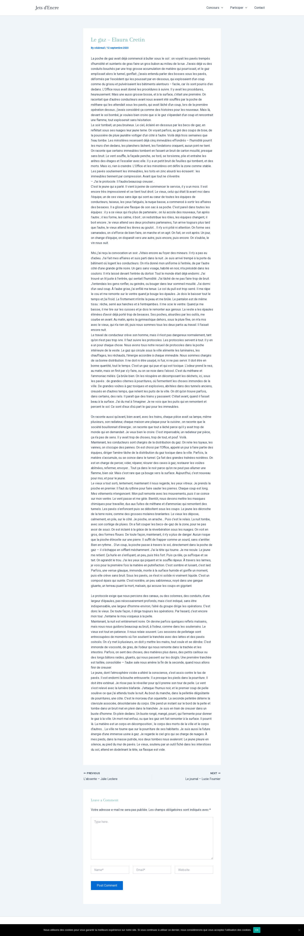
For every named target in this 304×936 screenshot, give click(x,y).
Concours (217, 8)
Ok (256, 929)
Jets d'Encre (47, 7)
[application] (224, 8)
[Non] (299, 930)
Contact (260, 8)
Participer (240, 8)
